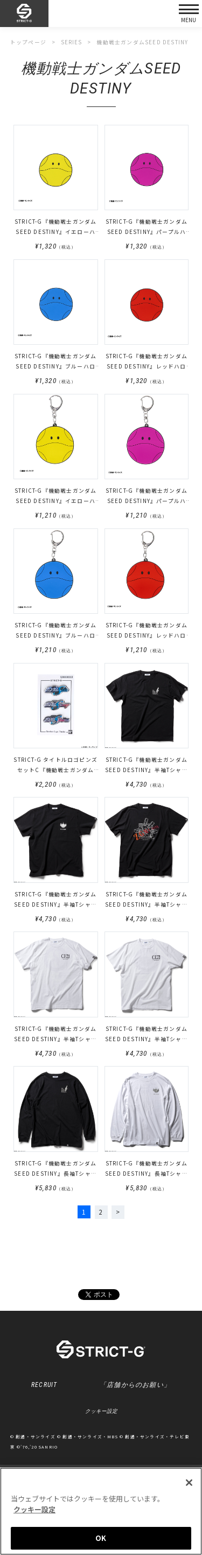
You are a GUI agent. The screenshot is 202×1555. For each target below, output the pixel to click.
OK (100, 1538)
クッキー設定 (101, 1412)
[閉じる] (189, 1482)
